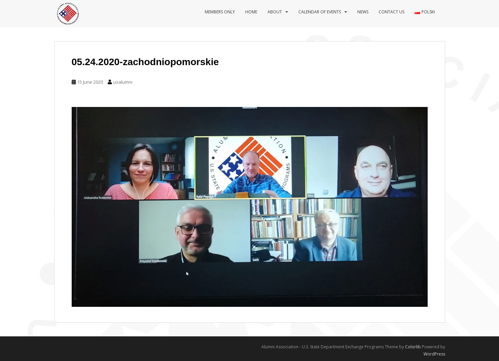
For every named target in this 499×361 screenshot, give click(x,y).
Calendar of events (319, 12)
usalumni (122, 82)
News (362, 12)
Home (251, 12)
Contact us (391, 12)
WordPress (434, 354)
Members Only (220, 12)
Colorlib (413, 347)
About (275, 12)
